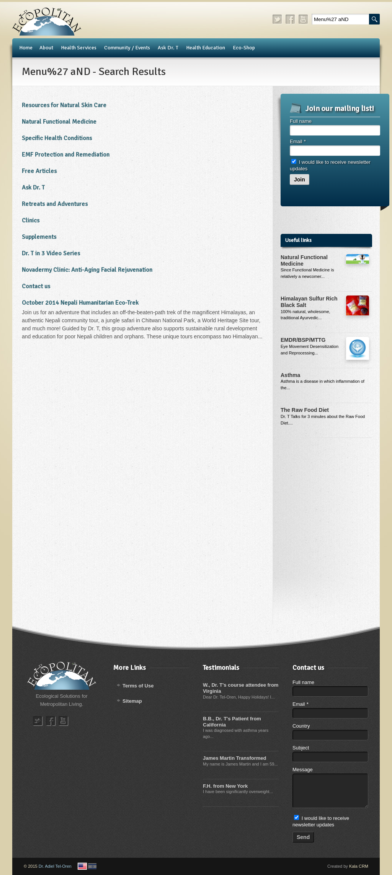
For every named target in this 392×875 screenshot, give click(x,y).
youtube (303, 19)
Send (303, 837)
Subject (300, 748)
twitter (277, 19)
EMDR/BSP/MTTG (303, 340)
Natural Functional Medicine (59, 122)
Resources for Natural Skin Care (64, 105)
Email (297, 141)
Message (302, 769)
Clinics (30, 220)
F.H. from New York (225, 786)
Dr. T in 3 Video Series (51, 253)
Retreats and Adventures (55, 204)
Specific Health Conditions (57, 138)
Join (299, 179)
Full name (301, 121)
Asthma (290, 375)
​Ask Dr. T (33, 187)
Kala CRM (358, 866)
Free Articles (39, 171)
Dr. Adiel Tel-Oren (55, 866)
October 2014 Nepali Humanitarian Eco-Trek (80, 303)
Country (301, 726)
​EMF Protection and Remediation (65, 154)
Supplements (39, 237)
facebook (290, 19)
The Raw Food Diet (305, 410)
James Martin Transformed (234, 758)
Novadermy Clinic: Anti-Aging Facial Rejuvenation (87, 270)
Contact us (36, 286)
